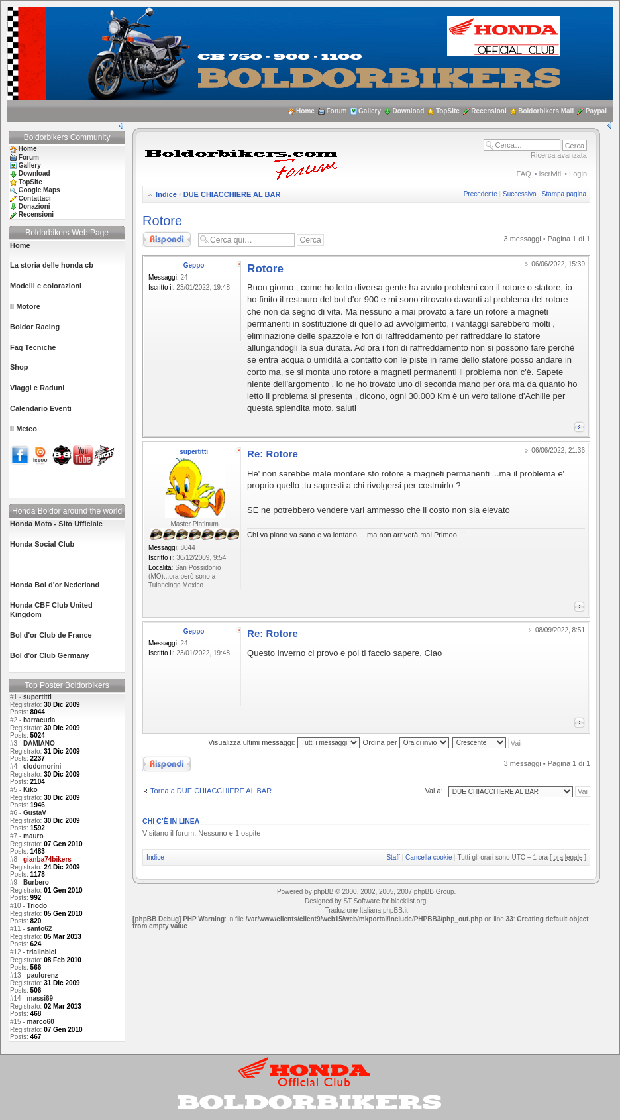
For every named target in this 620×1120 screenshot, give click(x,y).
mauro (33, 836)
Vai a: (433, 791)
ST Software (361, 901)
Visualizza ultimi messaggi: (283, 742)
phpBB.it (395, 910)
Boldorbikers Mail (546, 111)
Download (409, 111)
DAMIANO (39, 743)
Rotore (162, 220)
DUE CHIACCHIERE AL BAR (232, 194)
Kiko (30, 789)
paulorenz (42, 975)
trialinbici (41, 952)
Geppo (194, 265)
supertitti (37, 696)
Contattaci (35, 198)
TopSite (448, 111)
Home (305, 111)
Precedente (480, 193)
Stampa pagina (564, 193)
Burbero (36, 882)
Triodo (37, 905)
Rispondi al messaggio (166, 239)
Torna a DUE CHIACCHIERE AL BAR (211, 791)
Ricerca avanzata (559, 155)
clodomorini (42, 766)
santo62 (39, 928)
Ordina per (406, 742)
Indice (166, 194)
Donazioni (34, 206)
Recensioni (488, 111)
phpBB (323, 891)
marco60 (40, 1021)
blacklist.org (408, 901)
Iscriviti (550, 174)
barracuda (39, 720)
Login (578, 174)
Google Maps (39, 190)
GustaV (34, 812)
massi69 (40, 998)
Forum (336, 111)
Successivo (520, 193)
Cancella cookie (428, 857)
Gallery (369, 111)
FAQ (524, 174)
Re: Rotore (272, 453)
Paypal (596, 111)
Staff (392, 857)
